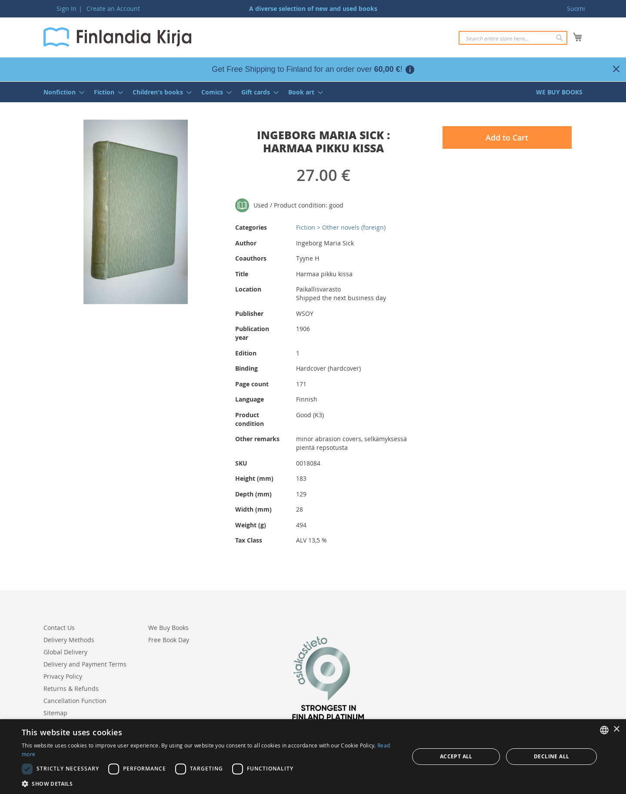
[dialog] (313, 756)
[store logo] (117, 37)
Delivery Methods (68, 640)
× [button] (616, 729)
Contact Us (59, 627)
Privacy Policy (62, 676)
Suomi (576, 8)
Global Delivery (65, 652)
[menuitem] (61, 92)
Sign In (67, 8)
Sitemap (55, 713)
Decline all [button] (551, 756)
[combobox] (513, 38)
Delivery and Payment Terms (85, 664)
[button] (210, 783)
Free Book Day (168, 640)
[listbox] (604, 730)
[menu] (313, 92)
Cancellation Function (75, 701)
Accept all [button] (456, 756)
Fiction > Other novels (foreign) (341, 227)
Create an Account (113, 8)
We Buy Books (168, 627)
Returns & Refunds (71, 688)
